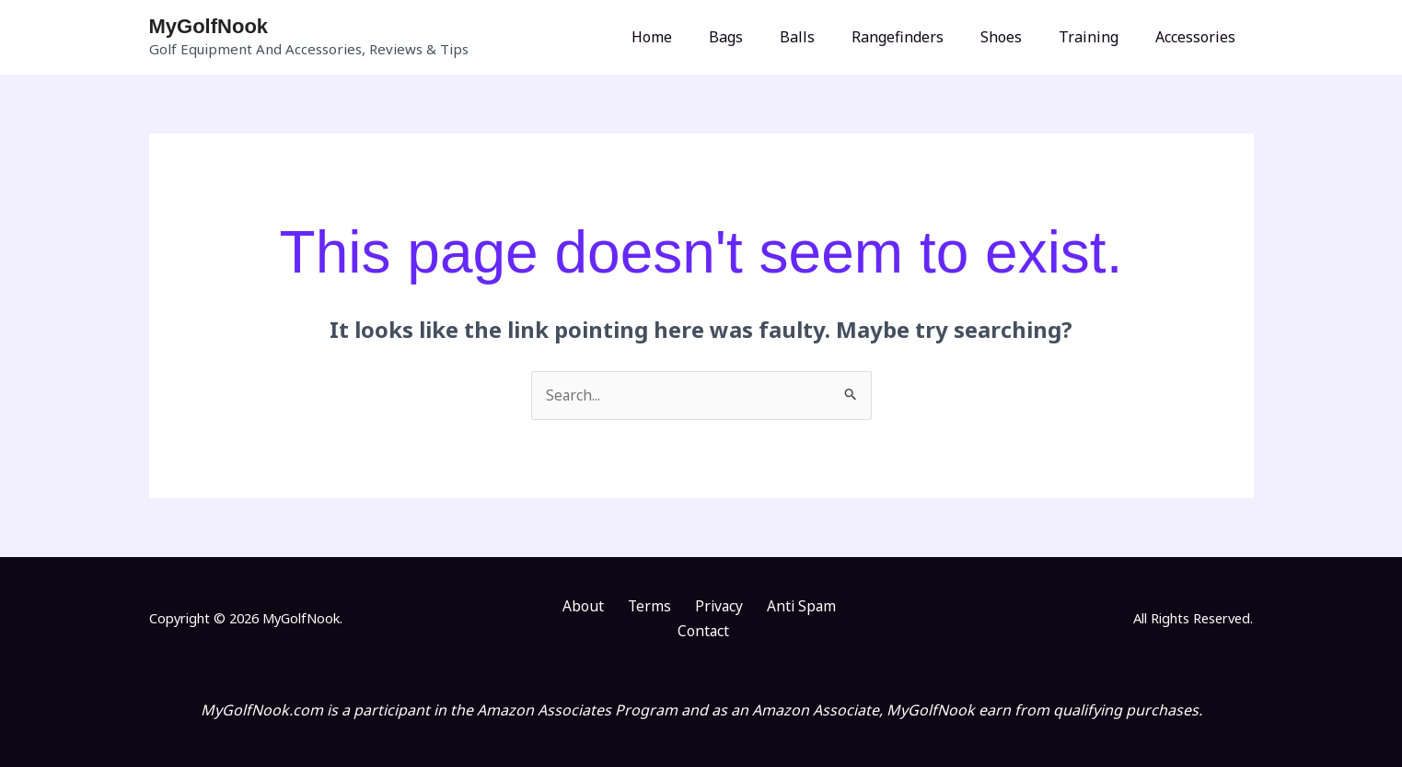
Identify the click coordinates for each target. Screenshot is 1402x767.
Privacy (682, 607)
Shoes (1019, 37)
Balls (830, 37)
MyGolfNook (209, 26)
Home (699, 37)
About (563, 607)
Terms (620, 607)
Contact (833, 607)
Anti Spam (757, 607)
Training (1100, 37)
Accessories (1199, 37)
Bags (766, 37)
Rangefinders (923, 37)
